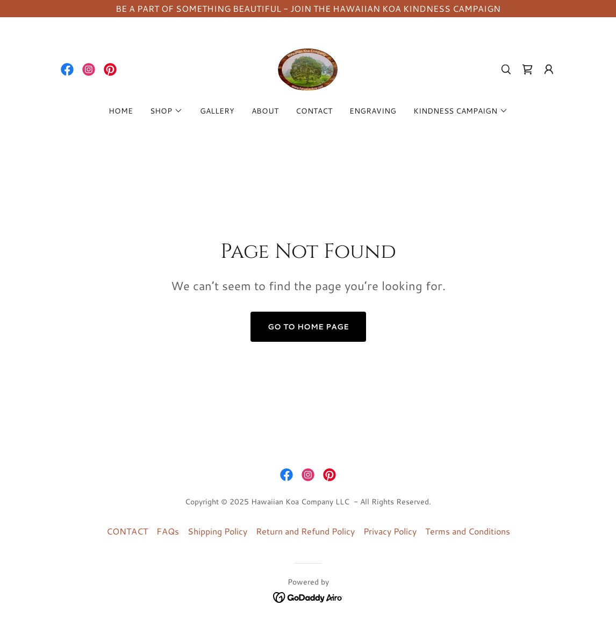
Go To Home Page (308, 326)
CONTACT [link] (314, 110)
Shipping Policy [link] (217, 531)
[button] (549, 69)
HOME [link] (121, 110)
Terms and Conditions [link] (467, 531)
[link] (67, 69)
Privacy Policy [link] (390, 531)
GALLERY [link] (217, 110)
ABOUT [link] (265, 110)
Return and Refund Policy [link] (305, 531)
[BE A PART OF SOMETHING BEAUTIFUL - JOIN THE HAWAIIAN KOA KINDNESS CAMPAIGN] (308, 8)
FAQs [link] (167, 531)
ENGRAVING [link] (372, 110)
